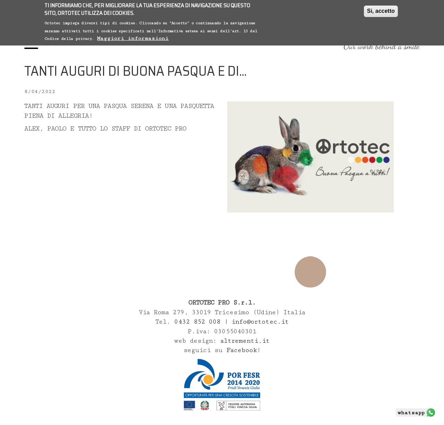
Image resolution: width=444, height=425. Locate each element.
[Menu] (31, 46)
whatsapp (411, 413)
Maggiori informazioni (133, 38)
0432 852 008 (199, 321)
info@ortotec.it (260, 321)
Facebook (242, 350)
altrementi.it (245, 340)
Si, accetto (381, 10)
